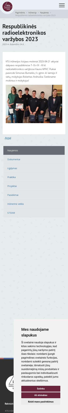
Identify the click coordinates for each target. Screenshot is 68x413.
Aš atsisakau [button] (40, 395)
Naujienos (44, 12)
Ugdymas (12, 168)
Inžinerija (32, 12)
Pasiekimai (12, 194)
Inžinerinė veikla (15, 203)
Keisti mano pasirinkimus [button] (40, 401)
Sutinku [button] (41, 388)
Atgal (8, 138)
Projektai (12, 186)
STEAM (11, 212)
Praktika (11, 177)
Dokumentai (13, 159)
